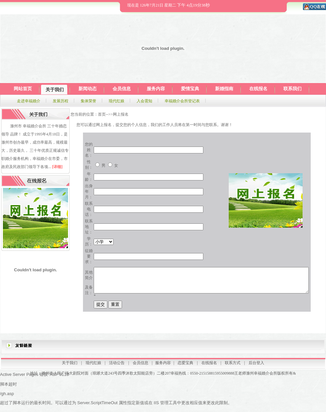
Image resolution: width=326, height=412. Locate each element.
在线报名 (209, 365)
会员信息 (140, 365)
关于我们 (69, 365)
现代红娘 (93, 365)
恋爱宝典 (185, 365)
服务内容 (163, 365)
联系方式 (232, 365)
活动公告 (117, 365)
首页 (102, 114)
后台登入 (256, 365)
